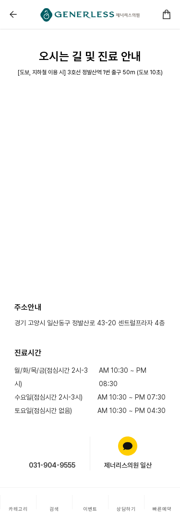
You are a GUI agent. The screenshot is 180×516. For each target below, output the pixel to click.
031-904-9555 (52, 465)
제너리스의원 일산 (128, 465)
